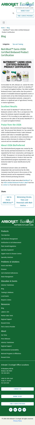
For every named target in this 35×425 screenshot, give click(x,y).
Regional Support (6, 319)
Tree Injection (5, 235)
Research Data (5, 323)
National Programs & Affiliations (11, 353)
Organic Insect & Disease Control (11, 253)
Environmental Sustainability (10, 350)
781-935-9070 (5, 373)
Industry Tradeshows (7, 285)
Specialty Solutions (7, 257)
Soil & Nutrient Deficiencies (9, 273)
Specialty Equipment (7, 250)
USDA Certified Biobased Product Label (15, 182)
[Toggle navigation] (3, 22)
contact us (6, 185)
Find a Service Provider (8, 327)
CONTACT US (17, 389)
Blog (8, 28)
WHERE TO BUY (25, 11)
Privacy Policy (17, 421)
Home (3, 28)
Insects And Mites (6, 265)
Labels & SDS (5, 312)
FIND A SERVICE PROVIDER (25, 16)
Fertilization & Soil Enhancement (11, 242)
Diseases (4, 269)
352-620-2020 (5, 383)
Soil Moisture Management (9, 239)
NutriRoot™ (27, 180)
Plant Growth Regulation (8, 246)
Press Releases (5, 339)
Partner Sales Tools (7, 315)
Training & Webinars (7, 292)
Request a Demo (6, 300)
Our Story (4, 335)
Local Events (5, 296)
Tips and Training (18, 44)
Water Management (7, 277)
